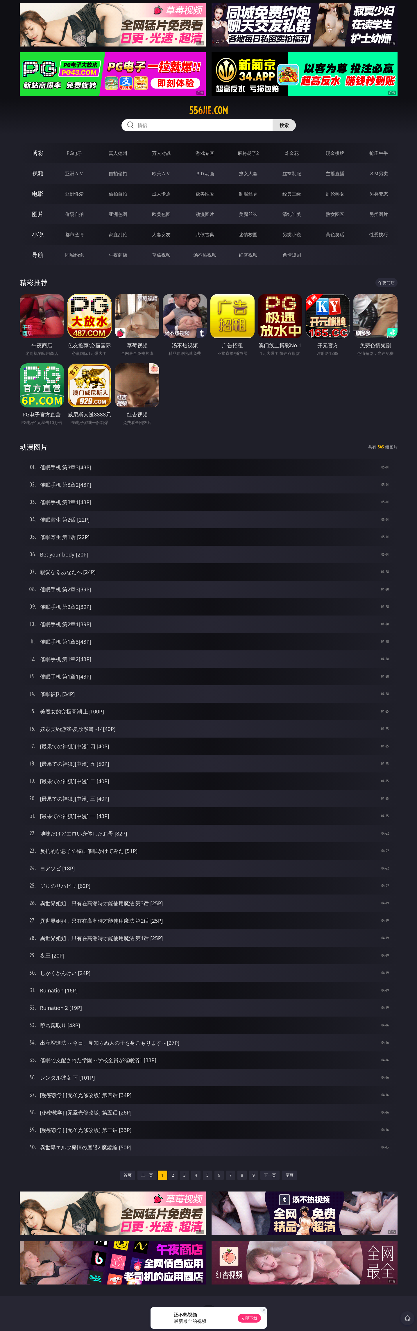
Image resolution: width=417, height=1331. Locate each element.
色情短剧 (291, 255)
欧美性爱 (205, 194)
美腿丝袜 (248, 214)
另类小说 (291, 234)
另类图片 (378, 214)
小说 (38, 234)
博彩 (38, 153)
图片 (38, 214)
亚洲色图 (118, 214)
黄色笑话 (335, 234)
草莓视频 (161, 255)
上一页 (147, 1175)
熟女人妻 (248, 173)
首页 (128, 1175)
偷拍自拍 (118, 194)
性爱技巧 (378, 234)
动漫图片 (205, 214)
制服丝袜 (248, 194)
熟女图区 (335, 214)
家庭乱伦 (118, 234)
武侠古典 (205, 234)
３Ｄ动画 (205, 173)
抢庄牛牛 (378, 153)
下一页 (270, 1175)
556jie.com (208, 110)
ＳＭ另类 (378, 173)
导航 (38, 255)
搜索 (284, 125)
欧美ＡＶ (161, 173)
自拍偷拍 (118, 173)
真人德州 (118, 153)
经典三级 (291, 194)
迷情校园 (248, 234)
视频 (38, 173)
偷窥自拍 (74, 214)
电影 (38, 194)
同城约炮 (74, 255)
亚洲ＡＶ (74, 173)
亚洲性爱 (74, 194)
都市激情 (74, 234)
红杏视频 (248, 255)
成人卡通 (161, 194)
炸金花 (292, 153)
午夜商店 (118, 255)
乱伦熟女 (335, 194)
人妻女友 (161, 234)
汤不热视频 (204, 255)
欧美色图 (161, 214)
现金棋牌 (335, 153)
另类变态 (378, 194)
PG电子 (74, 153)
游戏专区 (205, 153)
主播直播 (335, 173)
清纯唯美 (291, 214)
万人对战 (161, 153)
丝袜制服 (291, 173)
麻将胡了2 (248, 153)
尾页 (289, 1175)
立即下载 (249, 1318)
